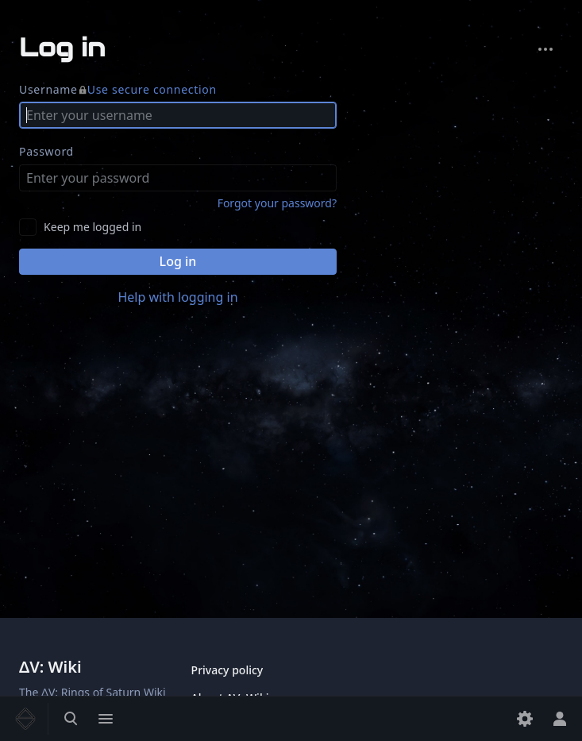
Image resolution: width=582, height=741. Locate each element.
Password (46, 151)
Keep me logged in (92, 226)
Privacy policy (227, 669)
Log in (178, 261)
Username (118, 89)
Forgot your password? (277, 202)
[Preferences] (525, 719)
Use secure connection (152, 89)
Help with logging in (177, 297)
